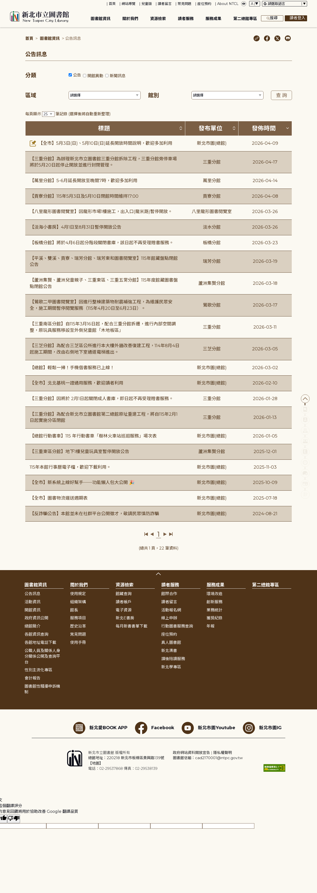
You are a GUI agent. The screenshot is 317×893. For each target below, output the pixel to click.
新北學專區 (171, 667)
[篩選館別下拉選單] (227, 95)
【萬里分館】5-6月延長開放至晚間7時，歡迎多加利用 (83, 180)
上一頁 (152, 534)
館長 (74, 610)
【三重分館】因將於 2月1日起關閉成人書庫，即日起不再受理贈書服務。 (101, 398)
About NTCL (227, 3)
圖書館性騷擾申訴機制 (42, 689)
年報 (210, 626)
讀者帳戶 (124, 602)
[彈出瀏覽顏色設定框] (243, 3)
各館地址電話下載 (40, 642)
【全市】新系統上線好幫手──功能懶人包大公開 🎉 (82, 482)
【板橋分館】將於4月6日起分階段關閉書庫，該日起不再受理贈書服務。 (102, 242)
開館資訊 (32, 610)
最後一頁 (170, 534)
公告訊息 (32, 593)
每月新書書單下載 (131, 626)
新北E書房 (125, 618)
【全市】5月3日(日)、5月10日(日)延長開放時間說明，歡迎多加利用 (101, 143)
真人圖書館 (171, 642)
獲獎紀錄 (214, 618)
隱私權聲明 (222, 752)
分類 (30, 75)
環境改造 (214, 593)
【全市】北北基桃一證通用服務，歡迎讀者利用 (76, 383)
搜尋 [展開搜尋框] (272, 18)
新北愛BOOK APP (100, 728)
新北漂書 (169, 650)
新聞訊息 (118, 75)
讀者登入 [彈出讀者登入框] (296, 18)
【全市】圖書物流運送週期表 (59, 498)
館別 (153, 95)
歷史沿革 (78, 626)
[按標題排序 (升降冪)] (181, 128)
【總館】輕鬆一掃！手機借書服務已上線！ (72, 367)
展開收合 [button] (158, 574)
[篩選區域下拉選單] (105, 95)
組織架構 (78, 602)
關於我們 (130, 18)
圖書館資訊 (100, 18)
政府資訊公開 (36, 618)
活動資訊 (32, 602)
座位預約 (204, 3)
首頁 (112, 3)
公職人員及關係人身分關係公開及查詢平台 (42, 656)
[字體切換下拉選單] (254, 3)
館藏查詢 (124, 593)
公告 (77, 75)
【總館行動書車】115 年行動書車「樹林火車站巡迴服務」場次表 (93, 436)
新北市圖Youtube (208, 728)
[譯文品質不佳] (13, 819)
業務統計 (214, 610)
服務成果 (213, 18)
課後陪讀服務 (173, 658)
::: (2, 3)
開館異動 (95, 75)
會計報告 (32, 678)
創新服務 (214, 602)
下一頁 (165, 534)
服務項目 (78, 618)
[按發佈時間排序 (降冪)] (287, 128)
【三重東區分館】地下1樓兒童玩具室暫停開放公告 (79, 451)
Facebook (154, 728)
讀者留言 (165, 3)
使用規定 (78, 593)
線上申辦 (169, 618)
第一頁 (146, 534)
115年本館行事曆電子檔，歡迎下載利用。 (70, 467)
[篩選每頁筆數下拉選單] (48, 114)
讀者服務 (186, 18)
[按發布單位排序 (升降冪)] (234, 128)
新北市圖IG (262, 728)
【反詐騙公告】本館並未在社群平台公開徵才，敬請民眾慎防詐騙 (94, 513)
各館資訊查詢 (36, 634)
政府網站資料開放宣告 (191, 752)
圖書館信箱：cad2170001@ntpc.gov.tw (208, 757)
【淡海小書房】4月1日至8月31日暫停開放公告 (75, 227)
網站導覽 (128, 3)
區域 (30, 95)
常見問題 (184, 3)
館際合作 (169, 593)
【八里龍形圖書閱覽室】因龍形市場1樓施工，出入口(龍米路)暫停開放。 (101, 211)
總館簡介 (32, 626)
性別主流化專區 (38, 670)
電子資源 (124, 610)
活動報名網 (171, 610)
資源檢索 (158, 18)
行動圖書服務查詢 (177, 626)
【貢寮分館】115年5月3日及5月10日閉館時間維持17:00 (84, 196)
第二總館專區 (245, 18)
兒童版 (146, 3)
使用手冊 (78, 642)
